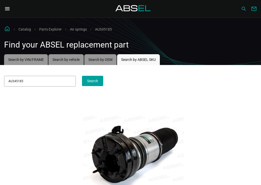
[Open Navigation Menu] (7, 9)
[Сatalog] (244, 9)
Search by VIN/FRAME (26, 60)
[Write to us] (254, 9)
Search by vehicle (66, 60)
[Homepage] (133, 8)
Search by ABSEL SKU (138, 60)
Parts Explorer (50, 29)
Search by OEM (100, 60)
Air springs (78, 29)
